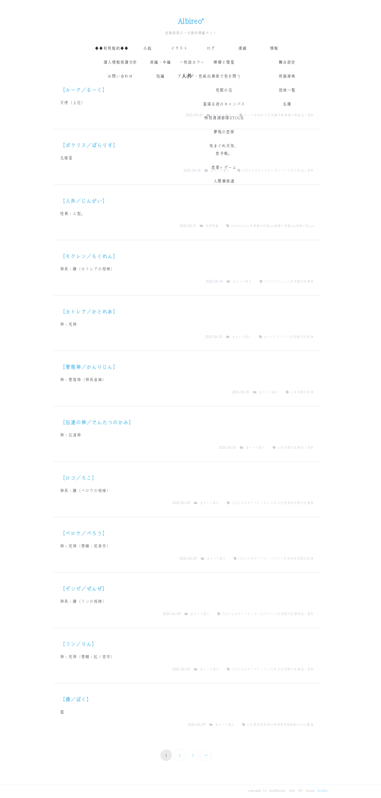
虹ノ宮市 (307, 115)
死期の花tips (305, 226)
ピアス (268, 281)
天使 (281, 115)
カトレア (269, 337)
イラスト (179, 48)
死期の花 (300, 281)
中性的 (258, 115)
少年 (297, 170)
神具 (310, 281)
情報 (274, 48)
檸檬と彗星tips (284, 226)
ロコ (266, 503)
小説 (147, 48)
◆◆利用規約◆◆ (111, 48)
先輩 (274, 115)
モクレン (280, 281)
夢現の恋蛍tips (263, 226)
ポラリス (280, 170)
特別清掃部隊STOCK (291, 725)
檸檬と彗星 (292, 115)
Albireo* (190, 21)
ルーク (248, 115)
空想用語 (212, 226)
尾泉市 (288, 503)
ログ (210, 48)
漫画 (242, 48)
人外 (267, 115)
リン (266, 669)
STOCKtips (238, 226)
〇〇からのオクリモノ (257, 170)
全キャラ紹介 (222, 115)
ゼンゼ (258, 614)
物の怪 (272, 725)
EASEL (323, 790)
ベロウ (275, 558)
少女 (280, 503)
